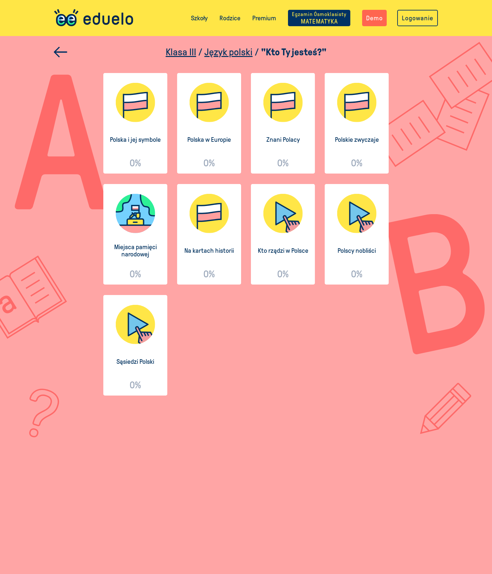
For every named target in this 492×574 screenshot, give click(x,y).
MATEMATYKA (319, 18)
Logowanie (417, 18)
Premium (264, 18)
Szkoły (199, 18)
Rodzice (229, 18)
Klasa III (181, 51)
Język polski (228, 51)
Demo (374, 18)
